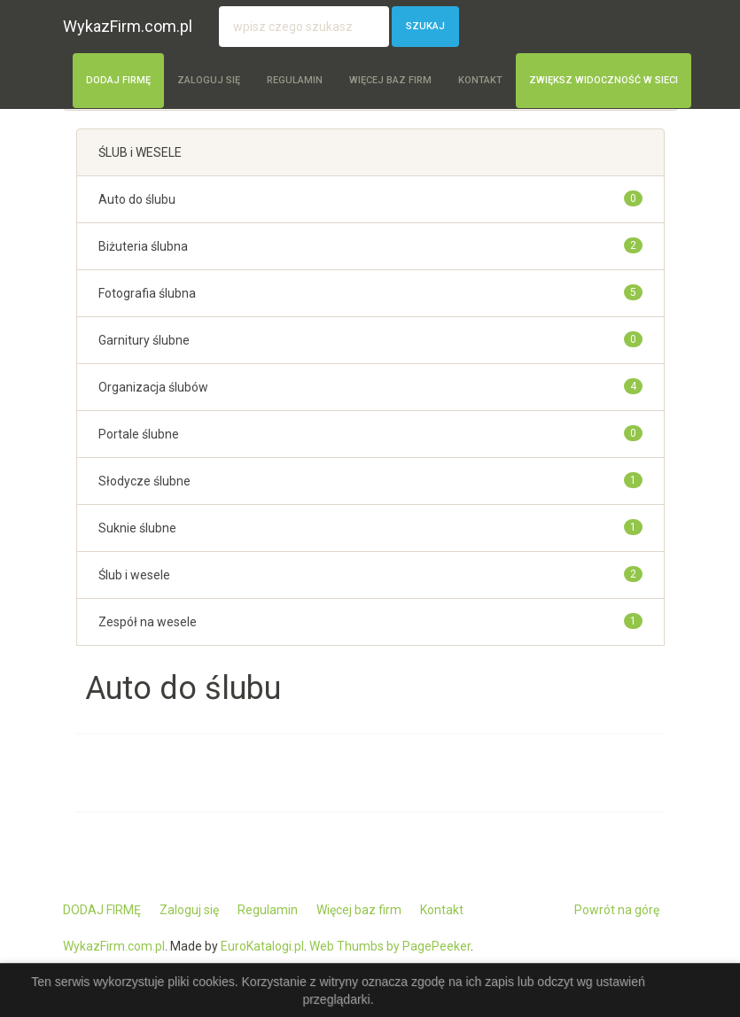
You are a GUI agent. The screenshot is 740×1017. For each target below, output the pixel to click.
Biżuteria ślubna (143, 246)
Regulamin (295, 80)
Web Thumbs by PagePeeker (390, 946)
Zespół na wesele (147, 622)
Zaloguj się (208, 80)
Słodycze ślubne (144, 481)
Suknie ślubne (137, 528)
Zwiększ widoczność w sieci (603, 80)
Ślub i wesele (134, 575)
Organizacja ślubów (153, 387)
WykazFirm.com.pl (127, 26)
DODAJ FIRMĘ (118, 80)
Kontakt (480, 80)
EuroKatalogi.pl (262, 946)
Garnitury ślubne (144, 340)
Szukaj (425, 26)
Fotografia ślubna (147, 293)
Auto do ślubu (136, 199)
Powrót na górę (616, 910)
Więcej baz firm (390, 80)
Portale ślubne (138, 434)
